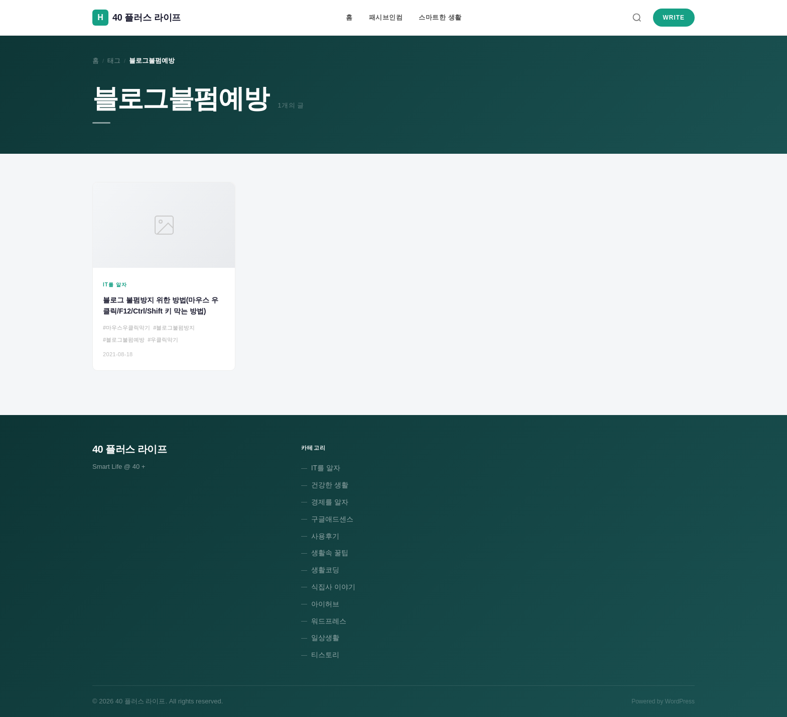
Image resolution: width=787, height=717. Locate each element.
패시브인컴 (386, 17)
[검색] (637, 18)
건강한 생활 (329, 485)
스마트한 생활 (440, 17)
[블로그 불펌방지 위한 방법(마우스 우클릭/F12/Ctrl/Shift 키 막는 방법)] (164, 276)
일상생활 (325, 638)
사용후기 (325, 536)
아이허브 (325, 604)
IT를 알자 (325, 468)
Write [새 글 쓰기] (674, 17)
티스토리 (325, 655)
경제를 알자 (329, 502)
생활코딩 (325, 570)
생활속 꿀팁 (329, 553)
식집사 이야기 (333, 587)
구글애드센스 (332, 519)
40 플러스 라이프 (129, 449)
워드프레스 (328, 621)
